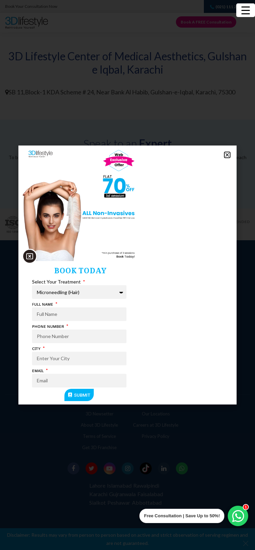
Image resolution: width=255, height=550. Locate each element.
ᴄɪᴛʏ (37, 348)
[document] (127, 275)
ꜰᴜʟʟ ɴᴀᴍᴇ (43, 304)
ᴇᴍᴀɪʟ (38, 370)
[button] (227, 154)
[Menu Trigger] (245, 10)
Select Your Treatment (57, 282)
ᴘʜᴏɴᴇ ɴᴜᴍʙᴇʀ (48, 326)
